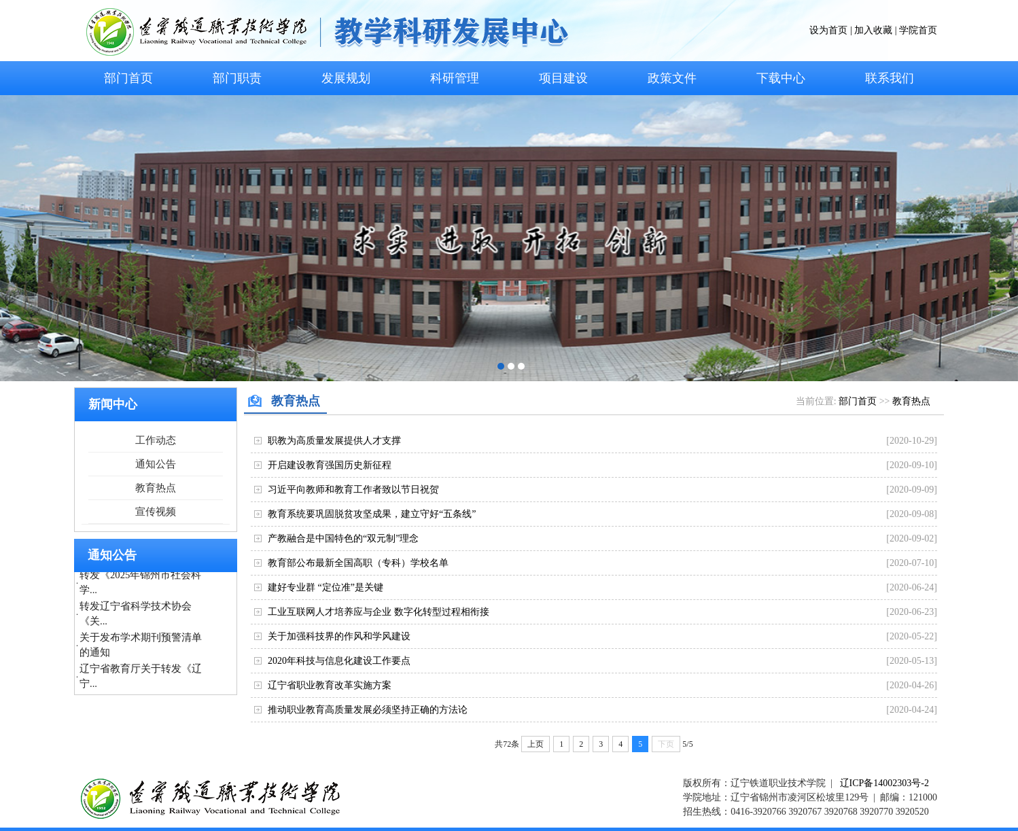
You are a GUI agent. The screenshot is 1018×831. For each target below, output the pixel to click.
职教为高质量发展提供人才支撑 (334, 441)
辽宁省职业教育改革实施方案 (329, 685)
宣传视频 (155, 511)
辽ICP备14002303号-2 (884, 783)
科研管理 (454, 78)
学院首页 (918, 30)
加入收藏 (873, 30)
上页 (535, 744)
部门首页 (128, 78)
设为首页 (828, 30)
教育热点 (155, 487)
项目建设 (563, 78)
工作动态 (155, 440)
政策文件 (672, 78)
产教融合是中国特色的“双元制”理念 (343, 538)
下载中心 (780, 78)
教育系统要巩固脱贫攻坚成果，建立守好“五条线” (372, 514)
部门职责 (237, 78)
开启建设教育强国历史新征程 (329, 465)
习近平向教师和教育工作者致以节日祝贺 (353, 489)
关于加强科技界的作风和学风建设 (339, 636)
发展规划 (345, 78)
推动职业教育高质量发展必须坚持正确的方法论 (368, 710)
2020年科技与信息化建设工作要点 (339, 661)
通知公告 (155, 464)
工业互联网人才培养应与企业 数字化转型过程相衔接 (378, 612)
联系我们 (889, 78)
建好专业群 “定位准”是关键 (325, 587)
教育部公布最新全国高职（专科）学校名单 (358, 563)
